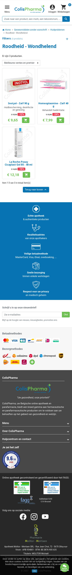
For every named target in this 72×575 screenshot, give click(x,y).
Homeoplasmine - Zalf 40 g (53, 105)
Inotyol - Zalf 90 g (18, 103)
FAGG (66, 477)
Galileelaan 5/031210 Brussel (45, 500)
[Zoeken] (36, 19)
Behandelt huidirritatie (53, 110)
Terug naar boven (36, 189)
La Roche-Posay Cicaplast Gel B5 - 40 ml (18, 163)
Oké (35, 571)
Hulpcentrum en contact (16, 439)
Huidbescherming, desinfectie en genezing (18, 108)
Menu (5, 423)
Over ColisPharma (13, 431)
